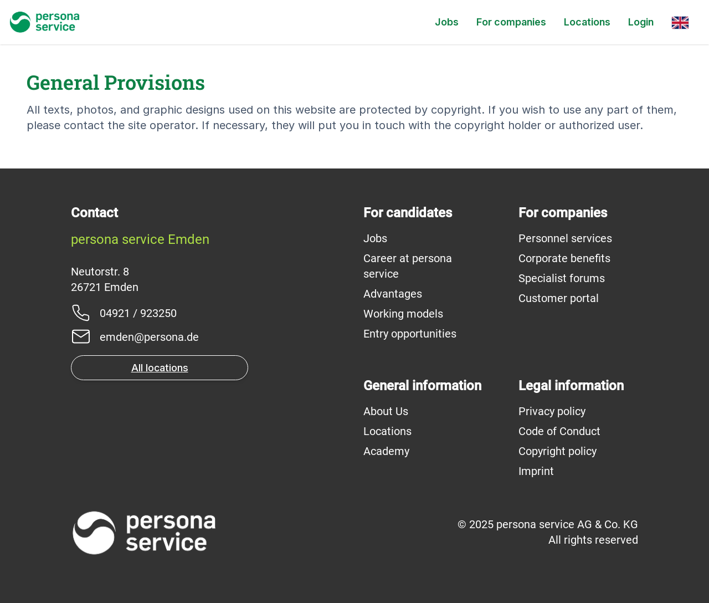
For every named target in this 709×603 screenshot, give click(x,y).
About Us (385, 411)
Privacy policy (551, 411)
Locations (587, 22)
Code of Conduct (559, 431)
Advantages (392, 293)
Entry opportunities (409, 333)
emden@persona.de (149, 337)
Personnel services (565, 238)
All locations (159, 368)
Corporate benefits (564, 258)
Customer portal (558, 298)
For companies (511, 22)
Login (641, 22)
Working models (403, 313)
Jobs (447, 22)
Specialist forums (561, 278)
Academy (386, 451)
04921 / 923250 (138, 313)
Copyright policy (557, 451)
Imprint (536, 471)
